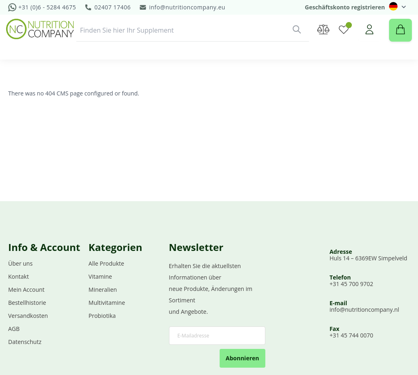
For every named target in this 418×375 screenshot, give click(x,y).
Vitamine (100, 277)
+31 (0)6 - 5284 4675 (47, 7)
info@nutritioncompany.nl (364, 310)
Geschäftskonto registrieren (345, 7)
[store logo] (42, 37)
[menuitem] (36, 70)
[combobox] (192, 38)
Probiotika (102, 316)
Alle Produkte (106, 264)
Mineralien (103, 290)
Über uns (20, 264)
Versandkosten (28, 316)
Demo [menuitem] (289, 70)
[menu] (209, 70)
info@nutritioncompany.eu (187, 7)
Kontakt (18, 277)
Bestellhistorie (27, 303)
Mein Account (26, 290)
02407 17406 (112, 7)
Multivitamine (107, 303)
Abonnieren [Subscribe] (242, 358)
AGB (14, 329)
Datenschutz (24, 342)
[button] (397, 6)
